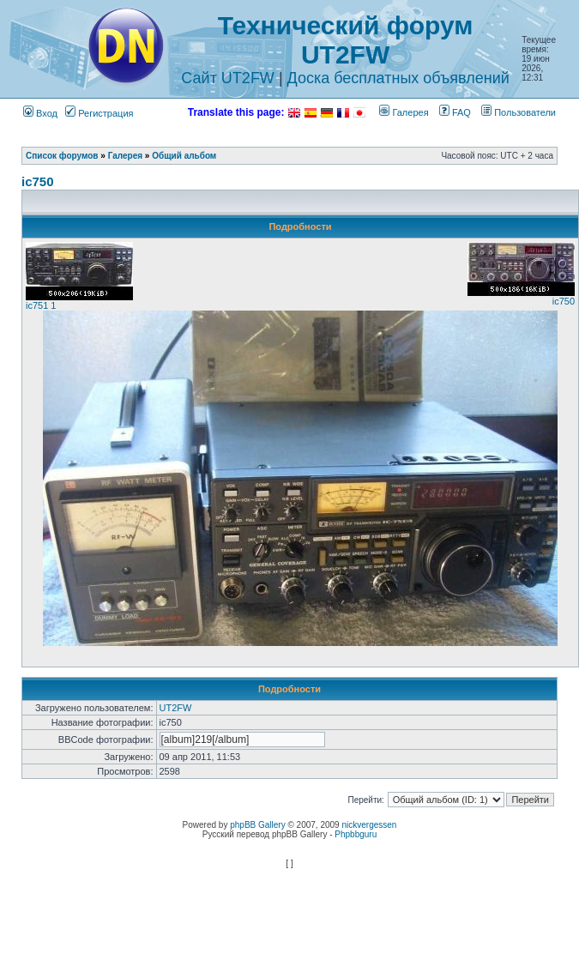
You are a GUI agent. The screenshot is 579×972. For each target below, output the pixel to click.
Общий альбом (184, 155)
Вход (40, 113)
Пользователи (518, 112)
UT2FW (176, 708)
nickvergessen (368, 825)
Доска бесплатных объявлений (398, 78)
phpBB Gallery (257, 825)
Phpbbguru (356, 834)
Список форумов (62, 155)
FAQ (455, 112)
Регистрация (99, 113)
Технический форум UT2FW (345, 40)
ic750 (37, 181)
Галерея (403, 112)
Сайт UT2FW (227, 78)
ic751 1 (41, 305)
